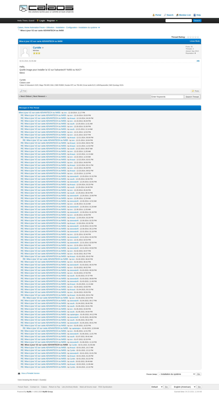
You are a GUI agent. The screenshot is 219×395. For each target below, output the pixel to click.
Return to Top (54, 387)
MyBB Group (48, 392)
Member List (185, 15)
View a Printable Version (30, 373)
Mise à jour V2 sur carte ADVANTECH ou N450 (39, 112)
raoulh (72, 124)
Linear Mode (195, 41)
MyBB (29, 392)
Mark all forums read (88, 387)
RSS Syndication (105, 387)
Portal (158, 15)
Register (51, 20)
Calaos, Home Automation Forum (31, 27)
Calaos (44, 387)
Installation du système (88, 27)
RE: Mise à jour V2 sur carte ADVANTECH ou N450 (43, 115)
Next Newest (39, 96)
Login (42, 20)
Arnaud (72, 118)
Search (170, 15)
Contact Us (34, 387)
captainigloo (74, 314)
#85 (198, 61)
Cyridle (37, 47)
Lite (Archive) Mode (70, 387)
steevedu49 (74, 176)
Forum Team (23, 387)
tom (65, 113)
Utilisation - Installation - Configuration (61, 27)
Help (198, 15)
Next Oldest (26, 96)
